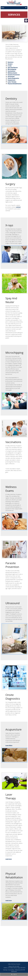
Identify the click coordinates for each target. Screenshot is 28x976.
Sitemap (5, 970)
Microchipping (12, 69)
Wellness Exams (12, 73)
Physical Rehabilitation (15, 83)
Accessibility (11, 970)
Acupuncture (11, 80)
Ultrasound (11, 76)
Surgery (10, 64)
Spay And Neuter (13, 67)
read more (8, 859)
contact (18, 207)
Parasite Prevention (14, 74)
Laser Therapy (12, 82)
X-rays (9, 66)
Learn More (8, 745)
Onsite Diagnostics (13, 78)
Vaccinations (11, 71)
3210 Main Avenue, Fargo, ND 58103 (16, 967)
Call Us (14, 974)
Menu (2, 7)
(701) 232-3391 (15, 966)
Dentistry (10, 62)
